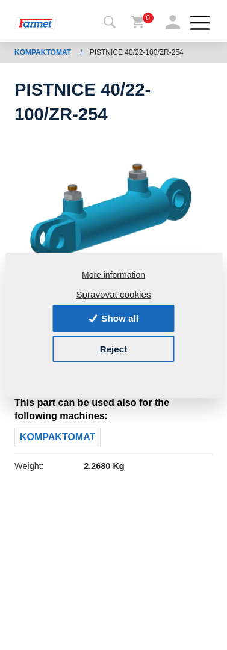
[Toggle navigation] (109, 23)
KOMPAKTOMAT (43, 52)
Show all (113, 318)
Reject (114, 348)
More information (113, 275)
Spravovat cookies (113, 294)
